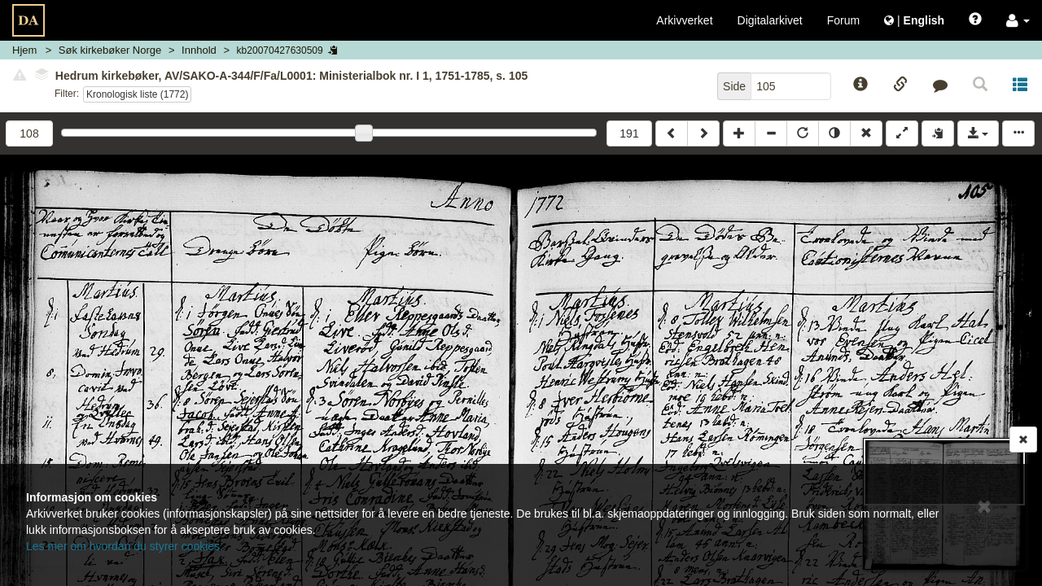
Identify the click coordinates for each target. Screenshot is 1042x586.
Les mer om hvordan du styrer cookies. (124, 546)
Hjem (24, 50)
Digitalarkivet (770, 20)
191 (629, 133)
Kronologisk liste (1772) (137, 94)
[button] (1018, 20)
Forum (843, 20)
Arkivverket (684, 20)
